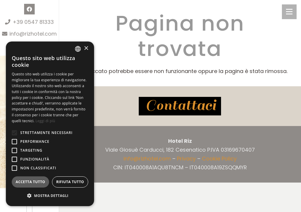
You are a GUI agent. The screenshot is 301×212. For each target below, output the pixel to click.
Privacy (186, 158)
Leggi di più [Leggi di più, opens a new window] (45, 120)
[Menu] (289, 11)
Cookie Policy (219, 158)
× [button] (86, 48)
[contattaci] (180, 106)
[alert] (50, 124)
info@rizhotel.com (147, 158)
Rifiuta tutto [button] (70, 181)
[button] (14, 133)
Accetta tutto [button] (30, 181)
